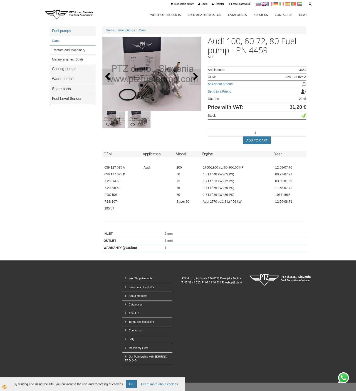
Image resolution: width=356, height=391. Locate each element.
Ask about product (220, 84)
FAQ (131, 339)
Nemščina (275, 4)
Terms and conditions (141, 321)
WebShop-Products (165, 15)
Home (110, 30)
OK (131, 384)
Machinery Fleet (138, 348)
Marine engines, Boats (68, 59)
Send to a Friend (219, 91)
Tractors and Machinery (68, 50)
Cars (55, 41)
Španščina (287, 4)
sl (258, 4)
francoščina (269, 4)
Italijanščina (281, 4)
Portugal (293, 4)
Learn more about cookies (159, 384)
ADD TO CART (257, 140)
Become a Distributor (204, 15)
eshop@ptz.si (233, 282)
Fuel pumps (126, 30)
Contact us (283, 15)
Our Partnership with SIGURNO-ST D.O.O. (146, 358)
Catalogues (237, 15)
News (303, 15)
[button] (195, 77)
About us (261, 15)
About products (138, 296)
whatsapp (343, 374)
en (264, 4)
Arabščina (299, 4)
